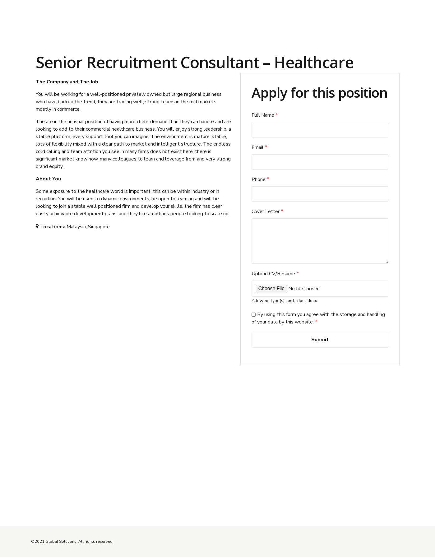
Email (259, 147)
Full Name (265, 115)
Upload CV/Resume (275, 274)
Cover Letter (267, 211)
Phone (260, 179)
